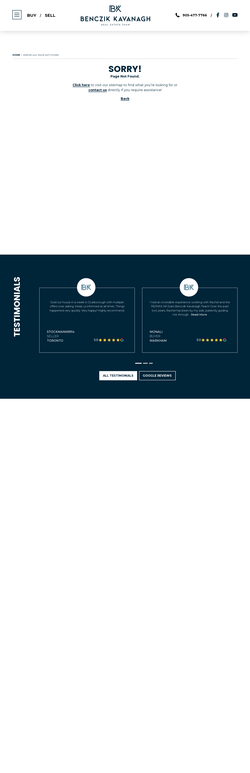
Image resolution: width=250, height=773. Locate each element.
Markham (158, 340)
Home (16, 55)
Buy (31, 15)
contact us (97, 90)
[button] (138, 363)
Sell (50, 15)
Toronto (55, 340)
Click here (81, 85)
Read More (199, 314)
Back (125, 99)
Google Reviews (157, 375)
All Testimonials (118, 375)
